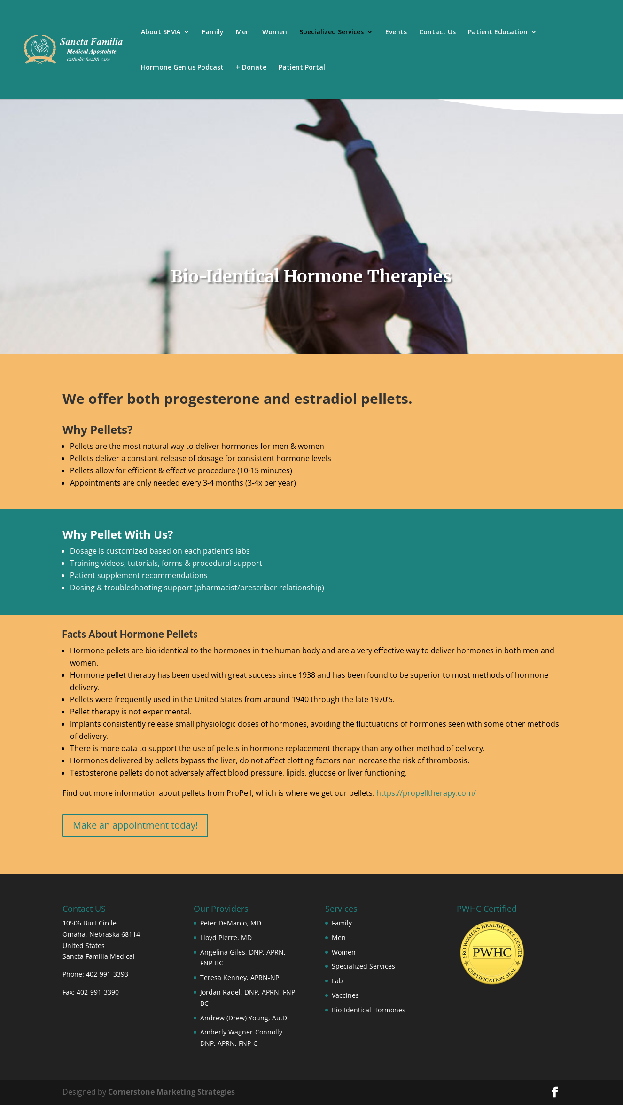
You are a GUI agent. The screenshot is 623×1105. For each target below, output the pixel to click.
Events (396, 32)
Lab (337, 980)
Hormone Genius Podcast (182, 67)
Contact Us (437, 32)
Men (243, 32)
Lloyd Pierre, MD (226, 937)
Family (213, 32)
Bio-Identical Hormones (368, 1009)
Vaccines (345, 995)
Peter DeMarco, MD (230, 922)
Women (274, 32)
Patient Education (498, 32)
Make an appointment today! (135, 825)
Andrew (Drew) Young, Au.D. (244, 1017)
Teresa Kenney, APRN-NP (239, 977)
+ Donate (251, 67)
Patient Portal (302, 67)
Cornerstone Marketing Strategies (171, 1092)
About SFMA (160, 32)
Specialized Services (331, 32)
